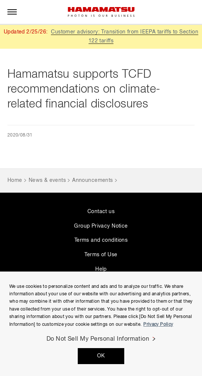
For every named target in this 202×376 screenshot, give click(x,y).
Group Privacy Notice (101, 226)
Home (14, 180)
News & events (47, 180)
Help (101, 269)
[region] (101, 323)
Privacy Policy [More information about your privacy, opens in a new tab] (158, 324)
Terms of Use (100, 254)
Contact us (101, 211)
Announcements (92, 180)
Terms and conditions (101, 240)
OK (101, 356)
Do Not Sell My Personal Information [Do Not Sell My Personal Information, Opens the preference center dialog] (98, 339)
